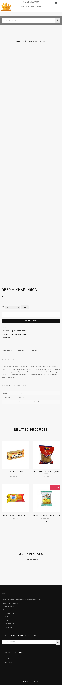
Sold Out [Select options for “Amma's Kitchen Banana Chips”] (46, 521)
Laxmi (7, 620)
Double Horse (9, 613)
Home (18, 41)
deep (7, 334)
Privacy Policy (7, 662)
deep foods (13, 334)
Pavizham (8, 627)
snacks (24, 334)
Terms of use (7, 659)
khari (20, 334)
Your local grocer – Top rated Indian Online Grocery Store (22, 600)
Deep (30, 41)
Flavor (3, 306)
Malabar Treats (10, 624)
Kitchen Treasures (11, 617)
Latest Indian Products (10, 603)
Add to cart (32, 321)
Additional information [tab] (27, 350)
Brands (24, 41)
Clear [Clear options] (24, 307)
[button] (56, 3)
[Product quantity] (31, 314)
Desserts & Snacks (20, 331)
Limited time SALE (8, 606)
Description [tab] (8, 350)
